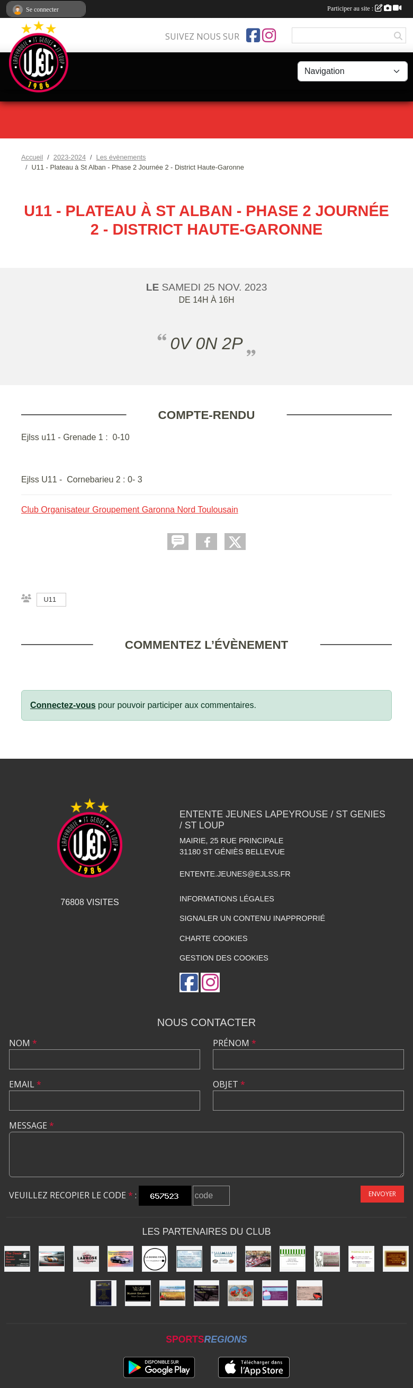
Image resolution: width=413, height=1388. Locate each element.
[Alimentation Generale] (293, 1259)
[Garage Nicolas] (52, 1259)
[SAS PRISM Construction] (207, 1293)
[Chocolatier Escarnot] (138, 1293)
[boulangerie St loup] (275, 1293)
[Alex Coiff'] (327, 1259)
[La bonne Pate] (155, 1259)
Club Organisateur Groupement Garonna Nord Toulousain (129, 509)
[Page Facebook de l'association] (253, 35)
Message (31, 1125)
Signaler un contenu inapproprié (252, 918)
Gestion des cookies (223, 958)
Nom (23, 1043)
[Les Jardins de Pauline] (172, 1293)
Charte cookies (213, 938)
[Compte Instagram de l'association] (269, 35)
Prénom (234, 1043)
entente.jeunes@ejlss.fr (235, 874)
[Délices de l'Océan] (224, 1259)
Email (25, 1084)
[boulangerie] (396, 1259)
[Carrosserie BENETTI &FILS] (120, 1259)
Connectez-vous (63, 705)
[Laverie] (189, 1259)
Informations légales (226, 899)
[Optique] (241, 1293)
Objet (229, 1084)
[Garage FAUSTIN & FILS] (309, 1293)
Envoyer (382, 1193)
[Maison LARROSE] (86, 1259)
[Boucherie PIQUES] (258, 1259)
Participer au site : (364, 8)
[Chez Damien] (17, 1259)
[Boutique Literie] (103, 1293)
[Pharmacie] (361, 1259)
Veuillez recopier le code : (73, 1195)
